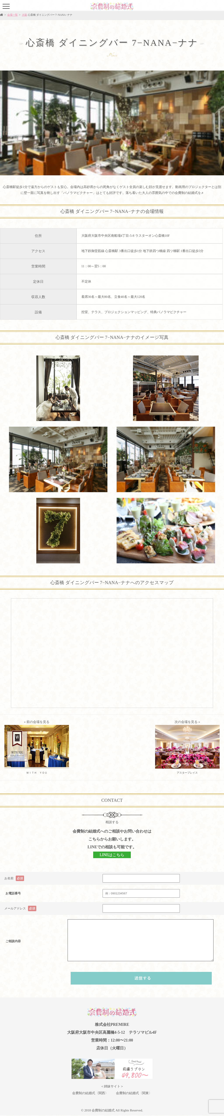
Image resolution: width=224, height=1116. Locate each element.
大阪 (24, 14)
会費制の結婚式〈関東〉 (134, 1093)
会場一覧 (12, 14)
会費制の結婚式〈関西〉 (90, 1093)
